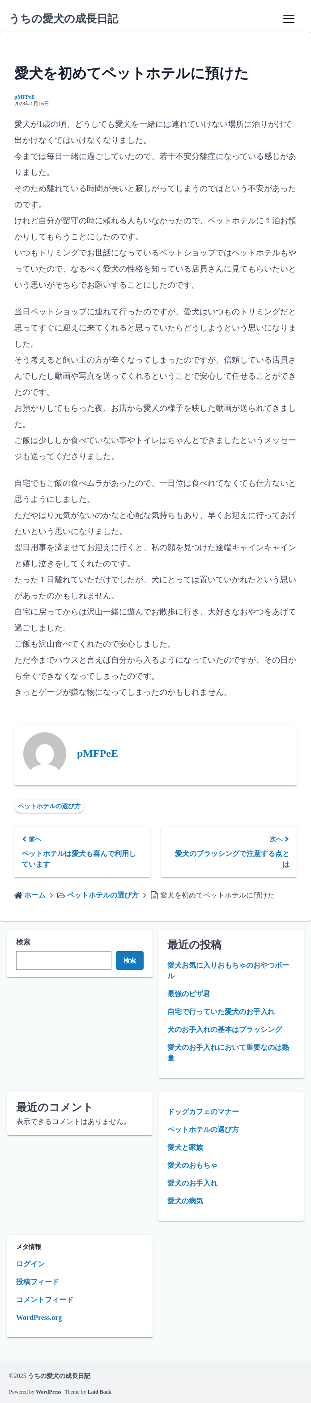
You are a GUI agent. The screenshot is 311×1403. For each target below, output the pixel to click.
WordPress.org (39, 1317)
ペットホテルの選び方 (49, 806)
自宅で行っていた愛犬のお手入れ (221, 1011)
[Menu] (288, 18)
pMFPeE (24, 97)
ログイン (30, 1264)
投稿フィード (37, 1282)
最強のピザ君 (188, 994)
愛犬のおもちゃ (192, 1165)
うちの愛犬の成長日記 (63, 19)
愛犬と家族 (185, 1147)
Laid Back (99, 1392)
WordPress (48, 1392)
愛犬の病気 (185, 1201)
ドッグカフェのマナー (203, 1111)
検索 (23, 942)
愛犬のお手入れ (192, 1183)
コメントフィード (44, 1299)
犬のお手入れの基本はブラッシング (224, 1029)
